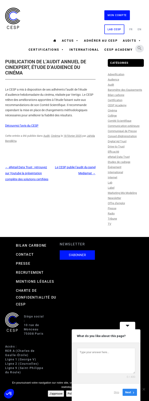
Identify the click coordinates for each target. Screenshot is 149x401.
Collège (112, 115)
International (84, 49)
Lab (110, 182)
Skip (116, 392)
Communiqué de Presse (122, 131)
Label (111, 187)
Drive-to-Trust (116, 146)
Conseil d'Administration (122, 136)
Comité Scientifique (119, 120)
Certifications (46, 49)
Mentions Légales (35, 281)
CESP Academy (117, 105)
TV (109, 223)
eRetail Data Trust (119, 156)
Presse (112, 208)
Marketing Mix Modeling (122, 192)
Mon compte (117, 15)
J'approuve (55, 393)
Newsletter (114, 198)
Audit (46, 135)
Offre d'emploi (116, 203)
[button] (139, 48)
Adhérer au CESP (101, 40)
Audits (132, 40)
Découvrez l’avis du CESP (21, 125)
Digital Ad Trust (117, 141)
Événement (114, 167)
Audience (113, 79)
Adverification (116, 74)
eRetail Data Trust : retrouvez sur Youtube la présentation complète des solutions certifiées (26, 173)
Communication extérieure (124, 126)
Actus (70, 40)
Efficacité (113, 151)
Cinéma (55, 135)
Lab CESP (114, 29)
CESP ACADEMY (118, 49)
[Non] (143, 389)
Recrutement (30, 272)
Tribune (112, 218)
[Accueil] (54, 40)
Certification (115, 100)
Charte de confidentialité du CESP (36, 297)
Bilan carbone (116, 95)
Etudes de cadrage (119, 162)
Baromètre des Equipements (125, 89)
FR (131, 29)
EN (139, 29)
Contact (25, 254)
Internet (112, 177)
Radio (111, 213)
